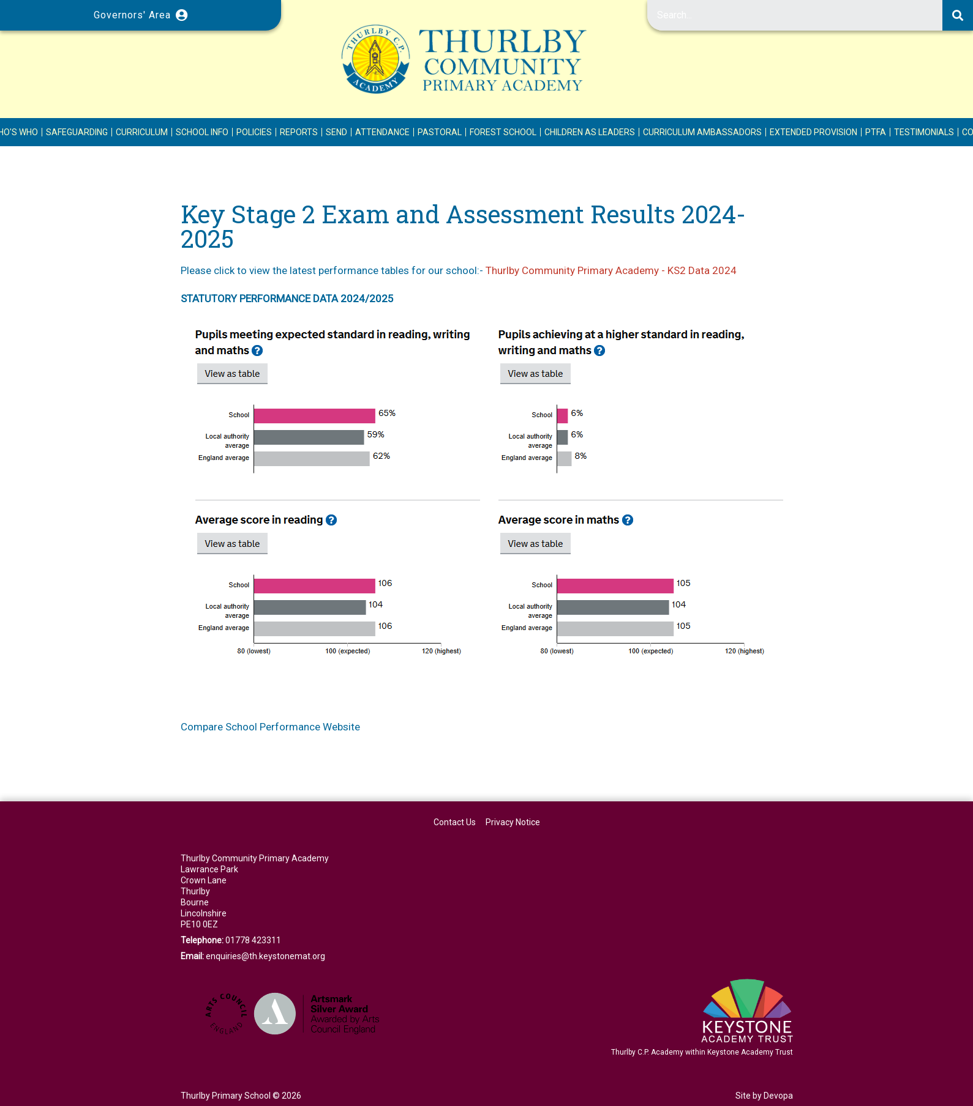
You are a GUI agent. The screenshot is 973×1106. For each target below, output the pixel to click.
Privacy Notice (513, 822)
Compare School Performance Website (270, 727)
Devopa (778, 1095)
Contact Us (455, 822)
